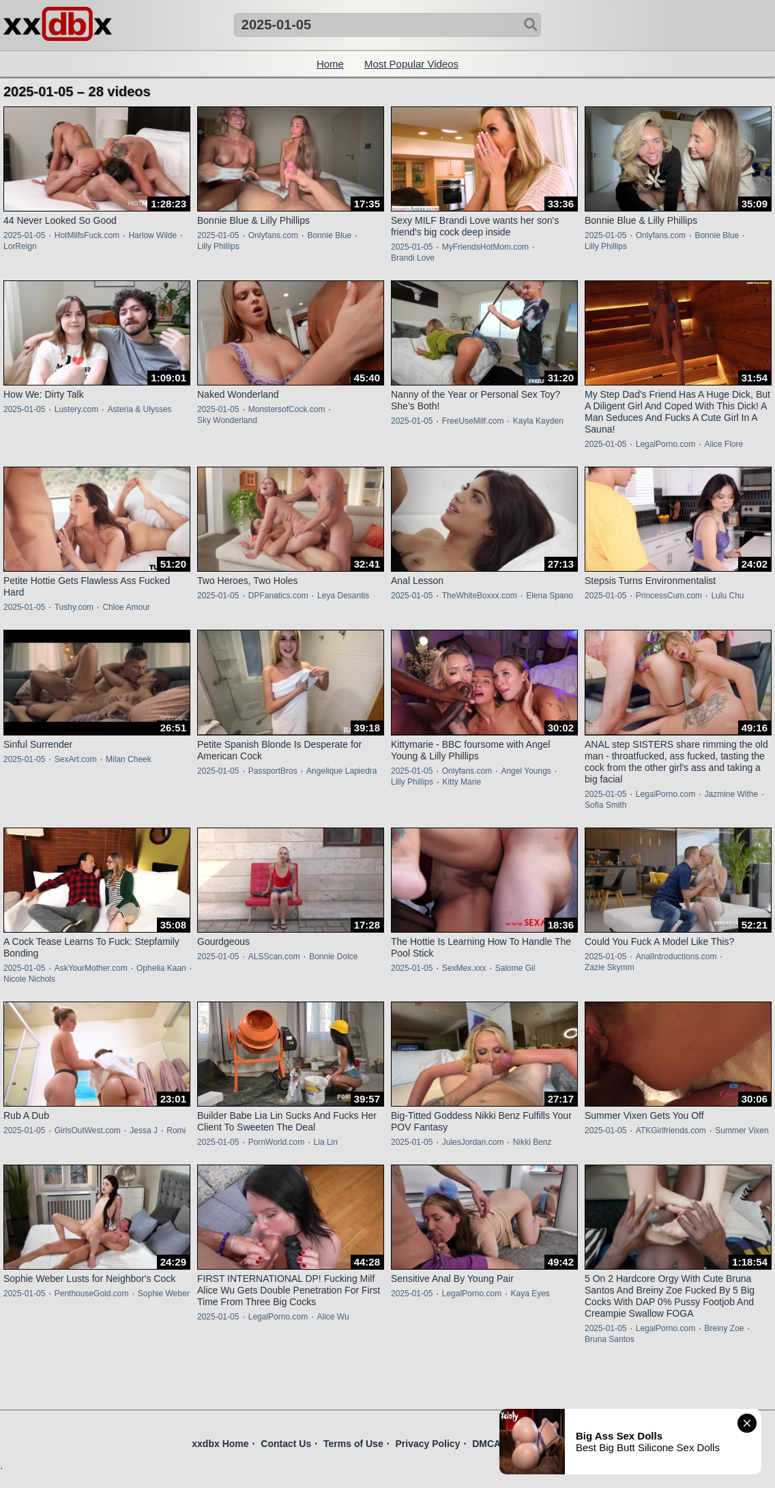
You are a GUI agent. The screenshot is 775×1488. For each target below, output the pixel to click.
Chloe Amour (125, 607)
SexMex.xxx (464, 968)
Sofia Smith (605, 805)
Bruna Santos (609, 1339)
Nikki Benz (532, 1142)
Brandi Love (413, 258)
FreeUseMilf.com (473, 421)
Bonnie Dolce (333, 956)
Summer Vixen (741, 1130)
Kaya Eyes (529, 1293)
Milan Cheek (128, 759)
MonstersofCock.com (286, 409)
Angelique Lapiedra (341, 771)
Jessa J (144, 1130)
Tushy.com (74, 607)
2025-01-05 (24, 235)
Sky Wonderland (227, 420)
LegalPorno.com (665, 444)
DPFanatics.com (278, 595)
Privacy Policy (427, 1443)
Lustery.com (76, 409)
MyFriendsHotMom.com (485, 247)
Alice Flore (723, 444)
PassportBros (272, 771)
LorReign (20, 246)
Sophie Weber (164, 1293)
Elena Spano (549, 595)
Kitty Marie (461, 782)
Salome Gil (515, 968)
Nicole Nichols (29, 979)
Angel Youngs (526, 771)
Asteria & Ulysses (140, 409)
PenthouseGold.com (92, 1293)
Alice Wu (333, 1317)
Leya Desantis (343, 595)
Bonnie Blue (329, 235)
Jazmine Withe (731, 794)
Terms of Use (353, 1443)
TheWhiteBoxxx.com (479, 595)
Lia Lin (326, 1142)
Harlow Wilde (152, 235)
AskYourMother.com (91, 968)
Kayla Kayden (538, 421)
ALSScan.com (274, 956)
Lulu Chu (727, 595)
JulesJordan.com (473, 1142)
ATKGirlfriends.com (671, 1130)
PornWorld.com (276, 1142)
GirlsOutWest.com (88, 1130)
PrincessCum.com (669, 595)
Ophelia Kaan (161, 968)
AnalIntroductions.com (676, 956)
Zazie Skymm (609, 967)
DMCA (486, 1443)
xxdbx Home (220, 1443)
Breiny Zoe (724, 1328)
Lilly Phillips (218, 246)
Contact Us (286, 1443)
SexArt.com (76, 759)
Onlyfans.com (273, 235)
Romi (176, 1130)
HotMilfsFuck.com (87, 235)
